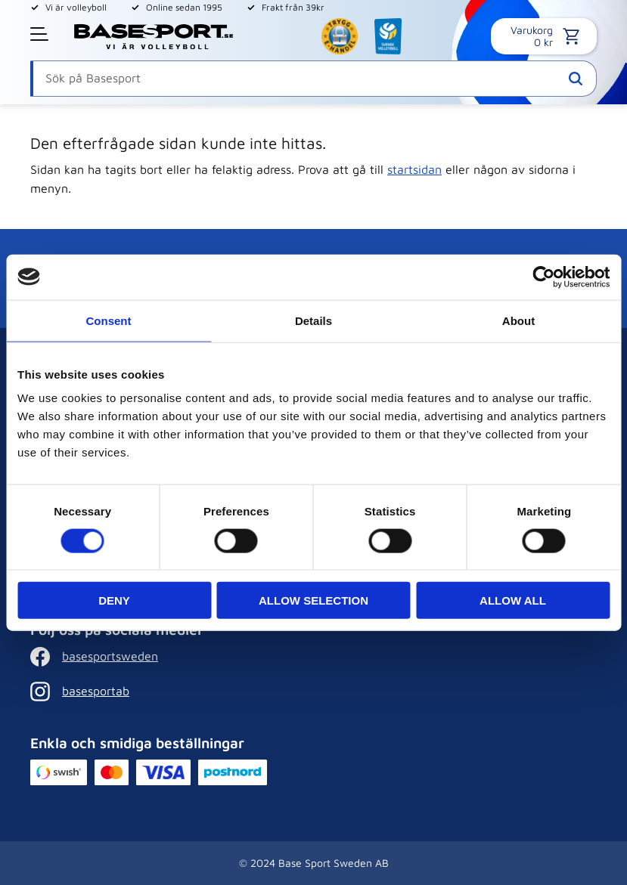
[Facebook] (153, 656)
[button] (41, 34)
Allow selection (313, 600)
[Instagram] (153, 691)
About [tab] (518, 320)
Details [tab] (313, 320)
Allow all (513, 600)
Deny (114, 600)
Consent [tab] (109, 320)
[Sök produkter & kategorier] (313, 78)
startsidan (414, 169)
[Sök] (575, 78)
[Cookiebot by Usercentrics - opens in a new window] (543, 276)
